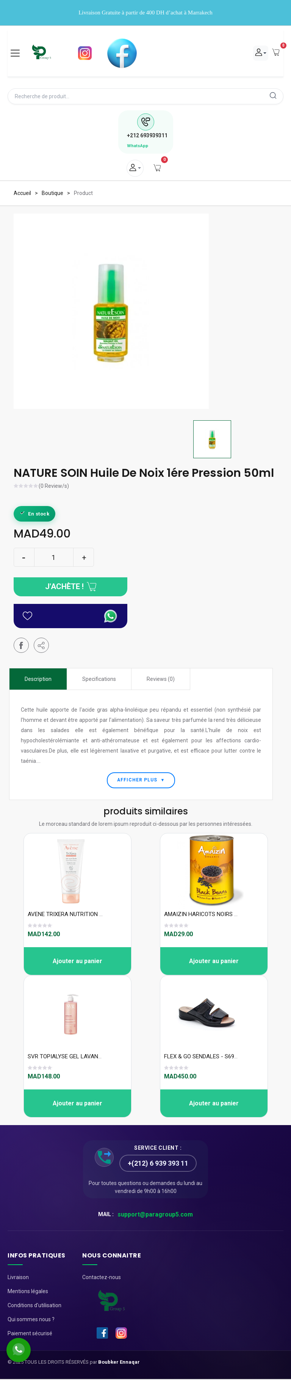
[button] (41, 645)
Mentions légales (28, 1292)
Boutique (52, 193)
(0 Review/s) (54, 486)
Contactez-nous (101, 1278)
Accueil (22, 193)
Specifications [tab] (99, 679)
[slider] (26, 487)
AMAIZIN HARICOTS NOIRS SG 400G (210, 915)
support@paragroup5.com (155, 1215)
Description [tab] (38, 679)
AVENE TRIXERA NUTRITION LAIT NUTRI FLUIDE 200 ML (97, 915)
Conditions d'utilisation (34, 1306)
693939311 (147, 136)
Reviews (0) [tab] (161, 679)
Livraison (18, 1278)
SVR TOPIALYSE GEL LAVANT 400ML (74, 1057)
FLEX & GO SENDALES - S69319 (203, 1057)
